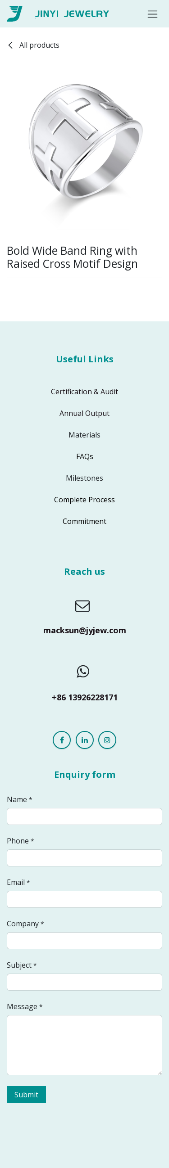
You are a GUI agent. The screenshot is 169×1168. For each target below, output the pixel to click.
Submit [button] (26, 1095)
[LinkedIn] (85, 740)
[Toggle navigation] (152, 14)
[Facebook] (62, 740)
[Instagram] (107, 740)
